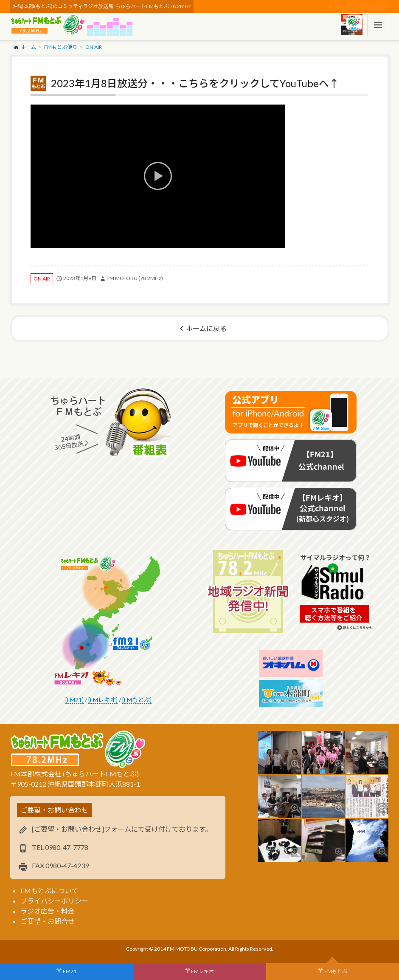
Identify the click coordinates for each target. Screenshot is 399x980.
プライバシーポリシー (54, 901)
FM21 (69, 971)
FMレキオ (202, 971)
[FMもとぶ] (137, 699)
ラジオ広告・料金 (47, 911)
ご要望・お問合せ (47, 921)
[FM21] (74, 699)
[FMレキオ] (103, 699)
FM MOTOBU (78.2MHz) (135, 278)
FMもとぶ (335, 971)
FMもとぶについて (49, 891)
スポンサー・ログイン (362, 6)
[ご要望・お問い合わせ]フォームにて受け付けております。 (122, 829)
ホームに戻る (206, 328)
